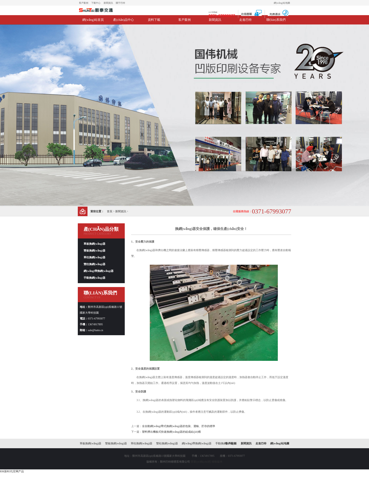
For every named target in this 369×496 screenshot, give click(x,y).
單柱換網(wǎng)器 (94, 257)
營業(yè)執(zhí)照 (201, 461)
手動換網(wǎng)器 (94, 277)
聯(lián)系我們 (276, 19)
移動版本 (217, 461)
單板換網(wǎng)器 (94, 243)
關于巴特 (120, 3)
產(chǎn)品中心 (123, 19)
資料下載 (154, 19)
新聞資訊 (108, 3)
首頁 (109, 211)
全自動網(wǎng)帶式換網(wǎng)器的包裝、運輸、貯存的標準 (178, 426)
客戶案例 (83, 3)
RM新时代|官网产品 (12, 471)
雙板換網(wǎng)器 (94, 250)
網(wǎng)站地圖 (282, 3)
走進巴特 (245, 19)
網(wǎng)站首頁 (93, 19)
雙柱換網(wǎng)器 (94, 264)
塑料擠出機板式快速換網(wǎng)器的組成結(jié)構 (171, 431)
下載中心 (95, 3)
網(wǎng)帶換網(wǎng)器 (98, 271)
